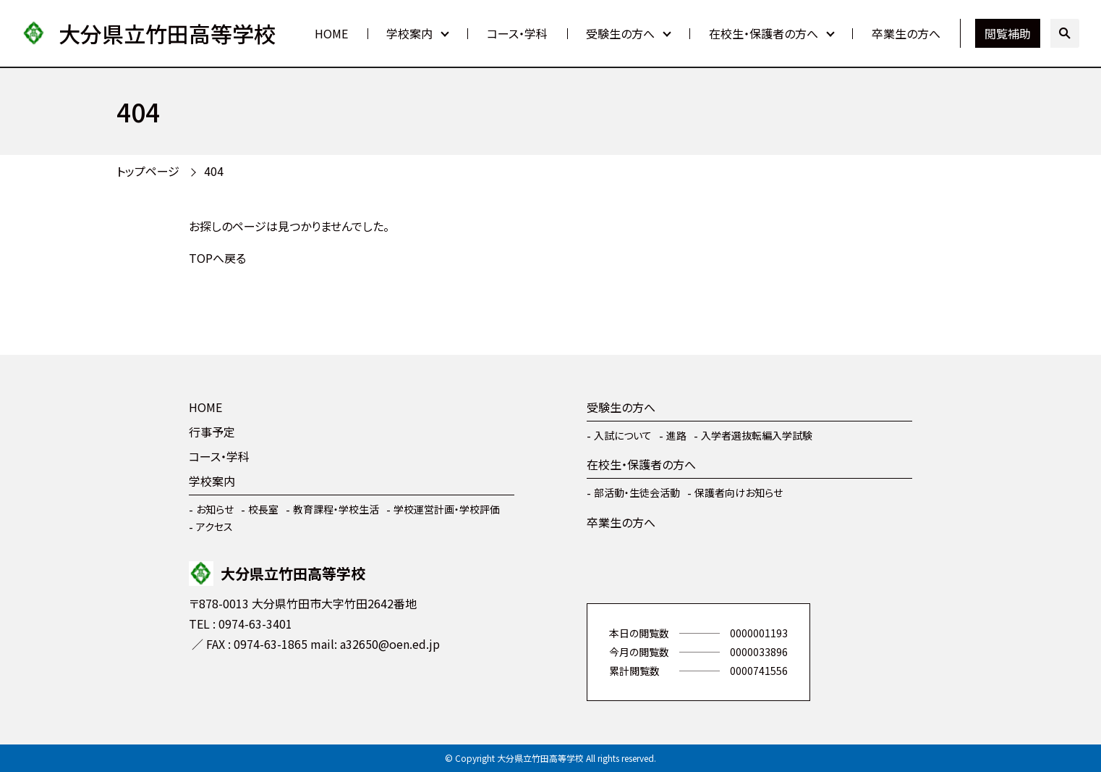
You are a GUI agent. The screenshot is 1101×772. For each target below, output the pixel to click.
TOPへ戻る (217, 258)
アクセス (214, 526)
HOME (331, 33)
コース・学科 (517, 33)
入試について (623, 435)
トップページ (147, 171)
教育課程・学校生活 (336, 509)
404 (214, 171)
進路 (676, 435)
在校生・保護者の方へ (763, 33)
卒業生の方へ (906, 33)
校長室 (263, 509)
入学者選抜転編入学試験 (756, 435)
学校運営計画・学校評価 (447, 509)
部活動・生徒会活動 (637, 492)
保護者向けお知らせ (738, 492)
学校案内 (409, 33)
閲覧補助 (1008, 33)
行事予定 (212, 431)
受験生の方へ (620, 33)
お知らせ (215, 509)
